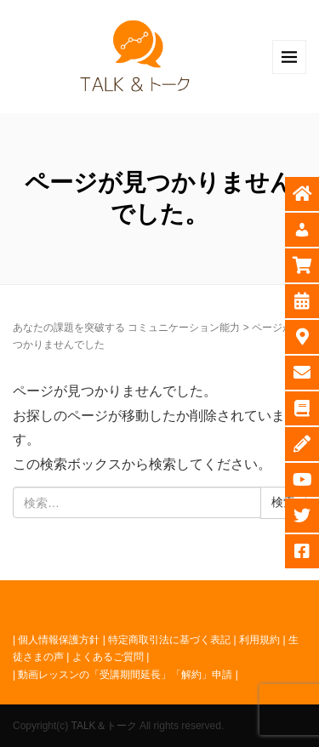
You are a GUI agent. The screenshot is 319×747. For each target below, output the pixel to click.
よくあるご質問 (108, 657)
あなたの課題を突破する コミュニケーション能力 (126, 328)
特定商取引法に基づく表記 (169, 640)
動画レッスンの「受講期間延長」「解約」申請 (125, 675)
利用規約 (259, 640)
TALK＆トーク (103, 726)
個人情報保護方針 (59, 640)
